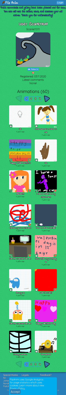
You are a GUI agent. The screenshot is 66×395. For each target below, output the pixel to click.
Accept (15, 392)
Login (60, 2)
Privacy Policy (17, 388)
